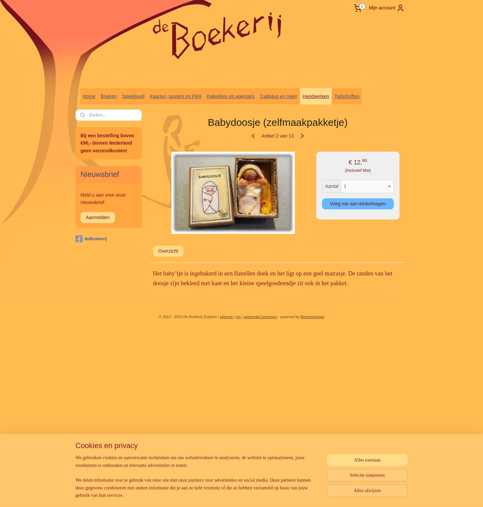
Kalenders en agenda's (231, 96)
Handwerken (316, 96)
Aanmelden (98, 217)
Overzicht (168, 251)
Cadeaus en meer (278, 96)
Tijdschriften (347, 96)
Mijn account (387, 8)
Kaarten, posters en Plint (175, 96)
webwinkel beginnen (260, 317)
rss (238, 317)
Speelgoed (133, 96)
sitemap (226, 317)
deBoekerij (91, 239)
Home (89, 96)
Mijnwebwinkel (312, 317)
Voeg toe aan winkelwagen (358, 203)
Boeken (108, 96)
